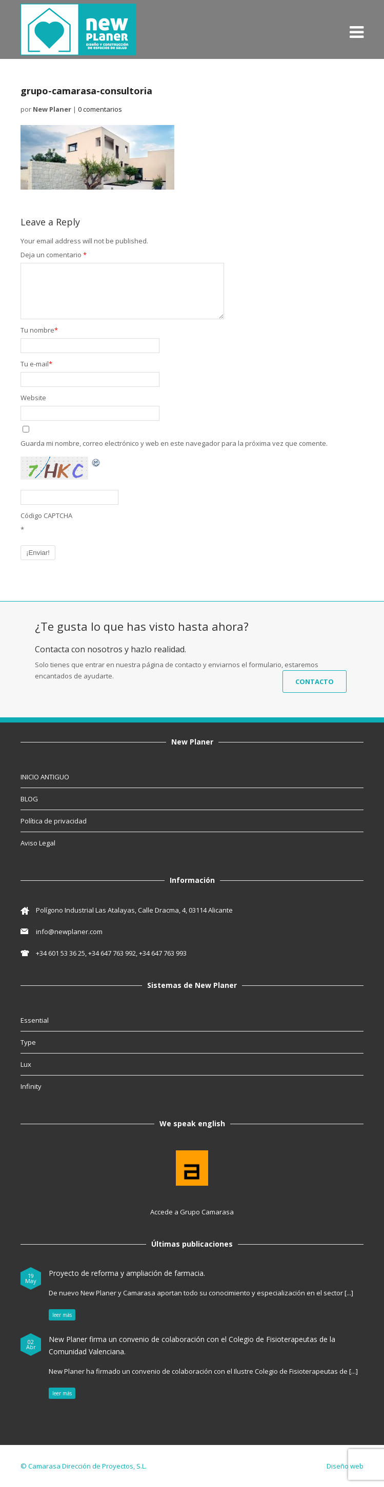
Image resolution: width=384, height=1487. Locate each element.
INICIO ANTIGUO (45, 776)
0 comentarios (100, 109)
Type (28, 1042)
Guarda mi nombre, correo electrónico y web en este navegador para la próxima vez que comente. (174, 443)
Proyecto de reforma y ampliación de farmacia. (127, 1273)
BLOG (29, 798)
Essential (35, 1020)
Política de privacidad (54, 820)
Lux (26, 1064)
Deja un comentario (54, 254)
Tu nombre (39, 330)
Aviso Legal (38, 843)
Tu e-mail (36, 363)
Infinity (31, 1086)
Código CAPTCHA (46, 515)
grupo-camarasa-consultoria (86, 91)
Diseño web (345, 1466)
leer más (62, 1314)
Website (33, 397)
